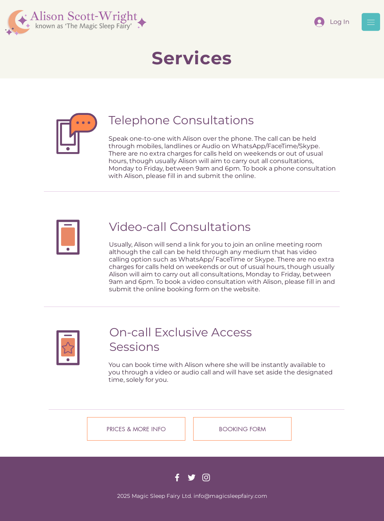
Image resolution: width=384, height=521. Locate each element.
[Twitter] (192, 477)
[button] (371, 22)
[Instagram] (206, 477)
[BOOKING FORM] (242, 429)
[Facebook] (177, 477)
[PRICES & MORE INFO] (136, 429)
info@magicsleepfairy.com (230, 495)
